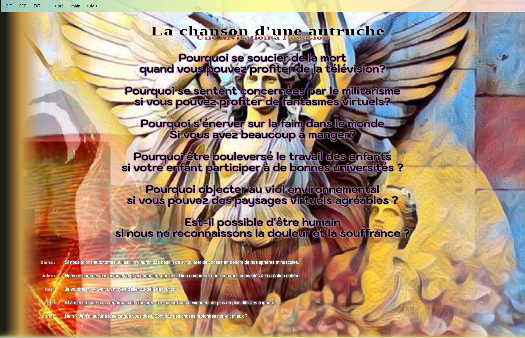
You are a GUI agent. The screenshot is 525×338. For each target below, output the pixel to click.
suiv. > (92, 6)
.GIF (8, 6)
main (75, 6)
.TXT (36, 6)
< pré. (59, 6)
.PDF (22, 6)
